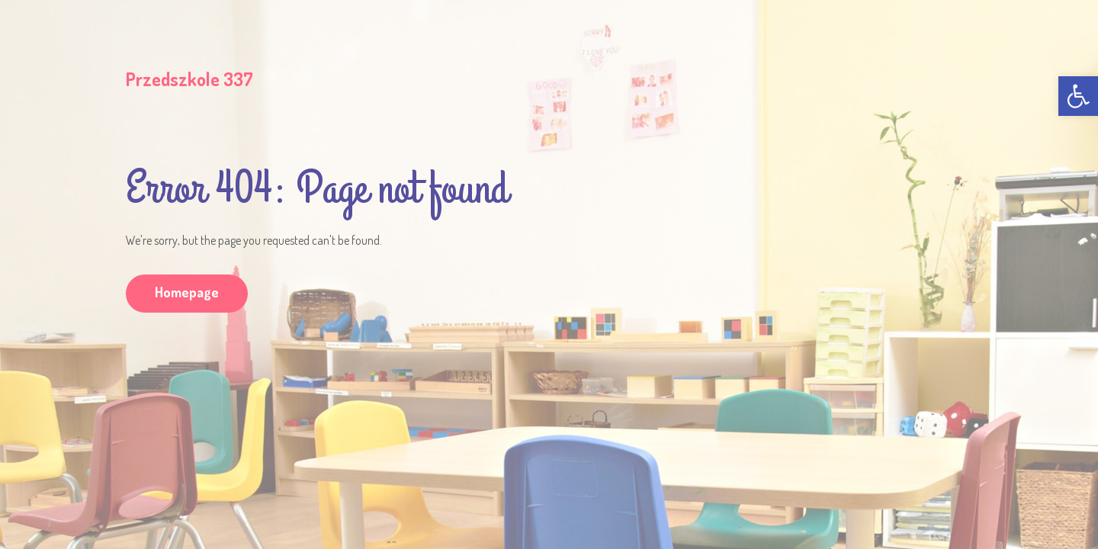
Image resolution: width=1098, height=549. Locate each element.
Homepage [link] (187, 292)
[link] (1078, 96)
